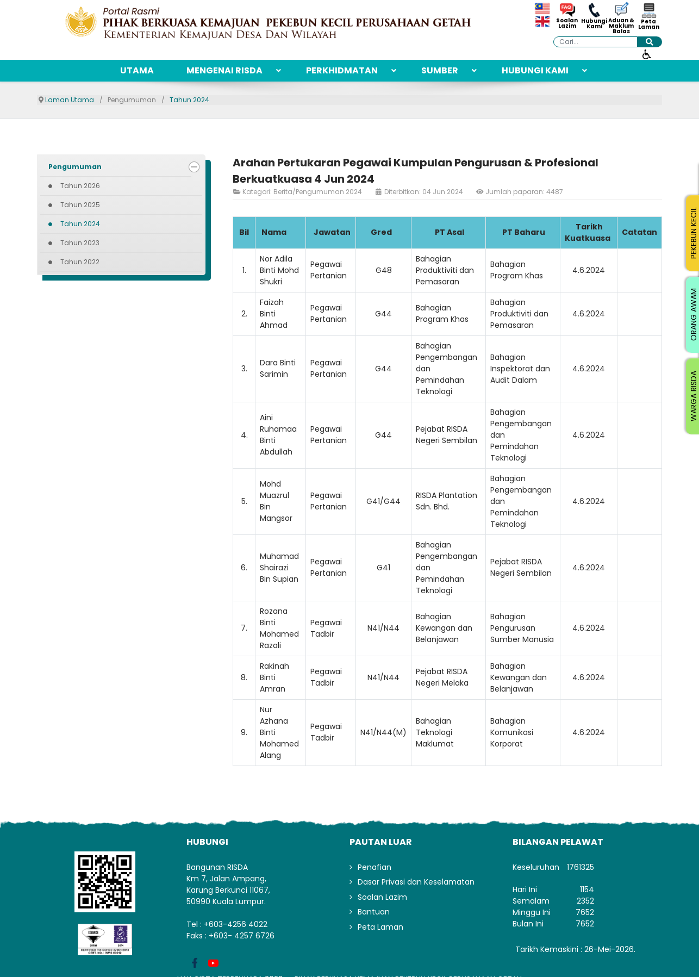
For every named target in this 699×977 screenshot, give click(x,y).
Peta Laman (648, 24)
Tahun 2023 (79, 242)
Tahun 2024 (80, 223)
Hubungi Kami (594, 23)
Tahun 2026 (80, 185)
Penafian (374, 867)
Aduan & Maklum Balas (621, 26)
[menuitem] (137, 71)
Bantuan (374, 911)
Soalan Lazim (567, 23)
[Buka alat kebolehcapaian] (646, 53)
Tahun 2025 (80, 204)
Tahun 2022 (79, 261)
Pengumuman (75, 166)
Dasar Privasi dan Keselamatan (416, 881)
